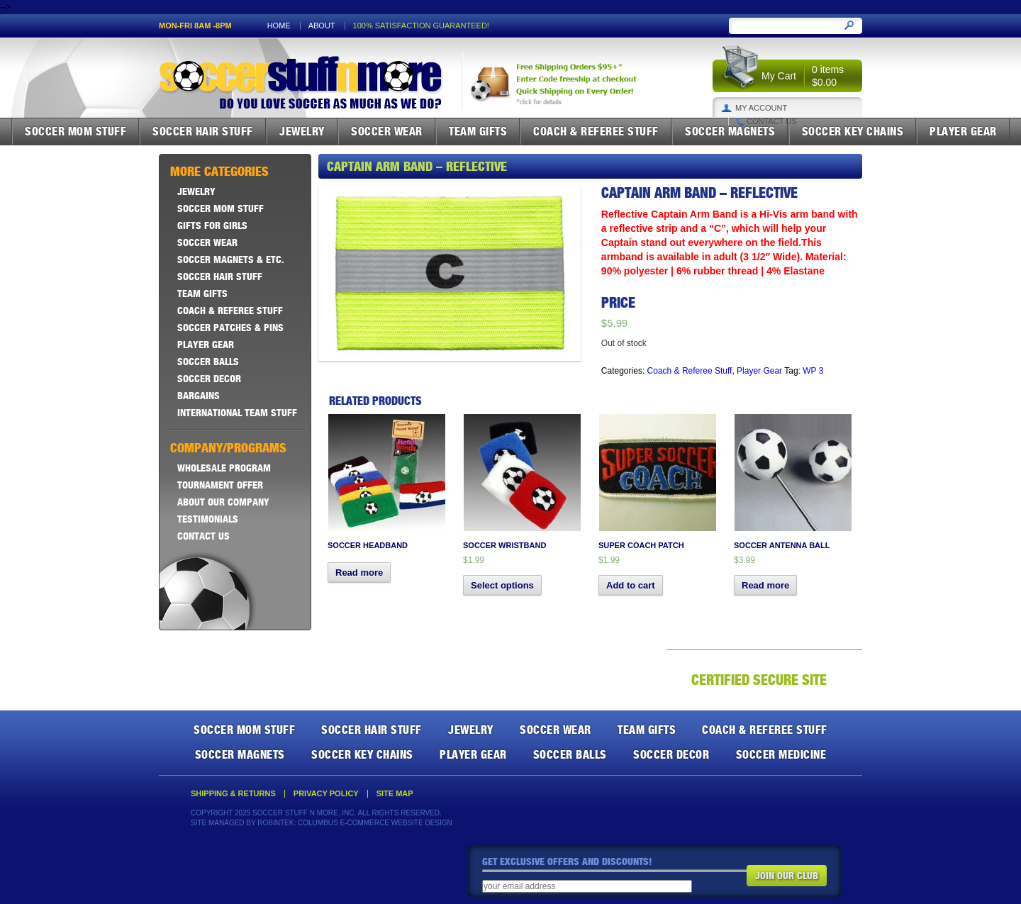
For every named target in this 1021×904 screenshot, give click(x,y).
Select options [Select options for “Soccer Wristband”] (502, 585)
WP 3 (813, 371)
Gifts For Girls (212, 225)
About (321, 26)
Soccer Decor (209, 379)
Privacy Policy (326, 794)
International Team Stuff (237, 413)
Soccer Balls (208, 362)
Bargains (198, 396)
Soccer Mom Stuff (75, 131)
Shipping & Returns (233, 794)
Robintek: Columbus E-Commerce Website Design (354, 823)
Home (279, 26)
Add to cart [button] (630, 585)
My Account (761, 108)
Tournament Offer (220, 485)
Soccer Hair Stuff (202, 131)
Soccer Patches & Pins (230, 328)
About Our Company (223, 502)
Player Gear (963, 131)
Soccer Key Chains (853, 131)
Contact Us (772, 121)
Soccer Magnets (730, 131)
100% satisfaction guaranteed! (421, 26)
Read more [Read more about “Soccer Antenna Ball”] (765, 585)
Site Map (394, 794)
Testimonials (207, 519)
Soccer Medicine (781, 754)
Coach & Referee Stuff (596, 131)
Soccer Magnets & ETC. (230, 259)
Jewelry (302, 131)
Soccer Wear (387, 131)
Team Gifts (478, 131)
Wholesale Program (224, 468)
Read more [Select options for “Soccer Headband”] (359, 572)
